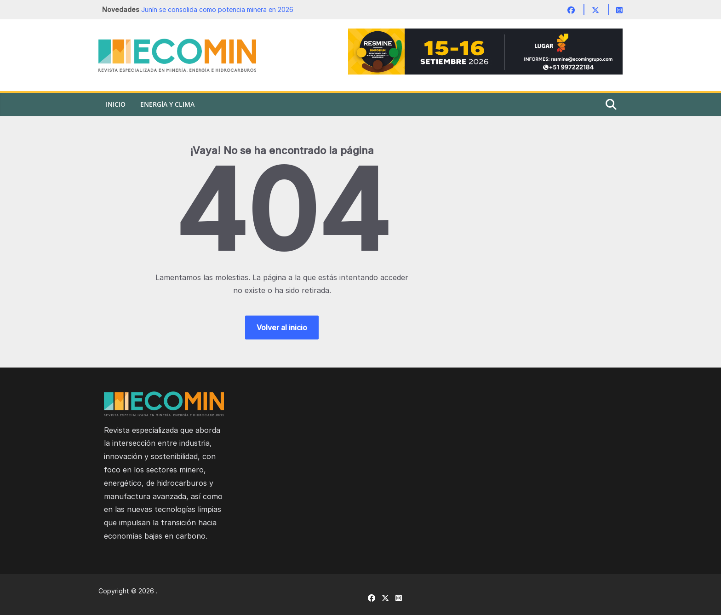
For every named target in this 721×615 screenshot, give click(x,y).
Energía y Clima (167, 104)
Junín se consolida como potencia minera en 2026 (217, 9)
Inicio (116, 104)
